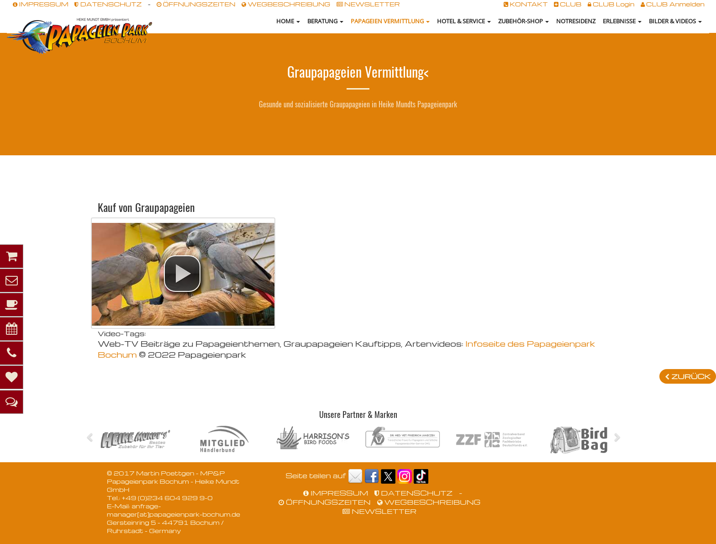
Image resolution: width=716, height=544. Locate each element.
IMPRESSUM (40, 4)
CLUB (568, 4)
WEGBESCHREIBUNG (286, 4)
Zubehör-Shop (523, 21)
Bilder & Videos (675, 21)
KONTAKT (526, 4)
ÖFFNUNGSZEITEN (196, 4)
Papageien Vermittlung (390, 21)
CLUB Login (611, 4)
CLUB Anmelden (673, 4)
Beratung (325, 21)
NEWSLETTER (368, 4)
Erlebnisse (622, 21)
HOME (288, 21)
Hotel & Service (464, 21)
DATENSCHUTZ (108, 4)
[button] (182, 273)
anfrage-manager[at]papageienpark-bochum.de (173, 510)
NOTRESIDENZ (575, 21)
